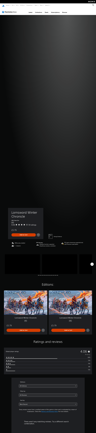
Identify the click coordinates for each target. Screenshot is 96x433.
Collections (38, 10)
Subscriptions (55, 10)
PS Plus (22, 5)
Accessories (29, 5)
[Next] (92, 262)
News (36, 5)
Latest (30, 10)
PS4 (17, 5)
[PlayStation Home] (3, 5)
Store (41, 5)
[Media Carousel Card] (22, 262)
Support (47, 5)
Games (7, 5)
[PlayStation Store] (10, 10)
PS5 (13, 5)
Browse (64, 10)
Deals (46, 10)
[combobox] (48, 384)
